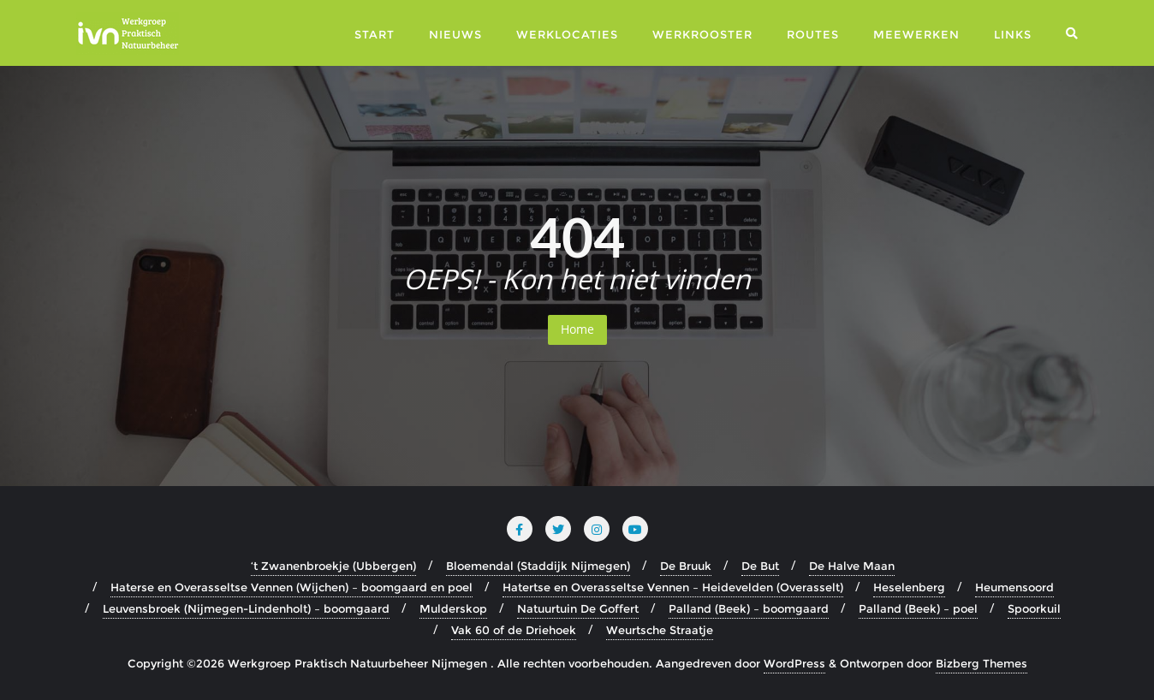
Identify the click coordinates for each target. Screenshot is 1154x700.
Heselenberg (909, 587)
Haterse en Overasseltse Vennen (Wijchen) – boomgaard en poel (291, 587)
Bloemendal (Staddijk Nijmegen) (538, 565)
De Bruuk (685, 565)
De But (760, 565)
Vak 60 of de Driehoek (513, 630)
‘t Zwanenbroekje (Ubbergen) (333, 565)
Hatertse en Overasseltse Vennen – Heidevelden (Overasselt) (673, 587)
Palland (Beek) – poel (918, 608)
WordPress (794, 663)
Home (577, 329)
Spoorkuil (1034, 608)
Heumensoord (1014, 587)
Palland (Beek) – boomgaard (749, 608)
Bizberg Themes (981, 663)
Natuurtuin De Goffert (578, 608)
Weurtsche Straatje (659, 630)
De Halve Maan (852, 565)
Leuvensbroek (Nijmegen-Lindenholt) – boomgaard (246, 608)
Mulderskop (453, 608)
